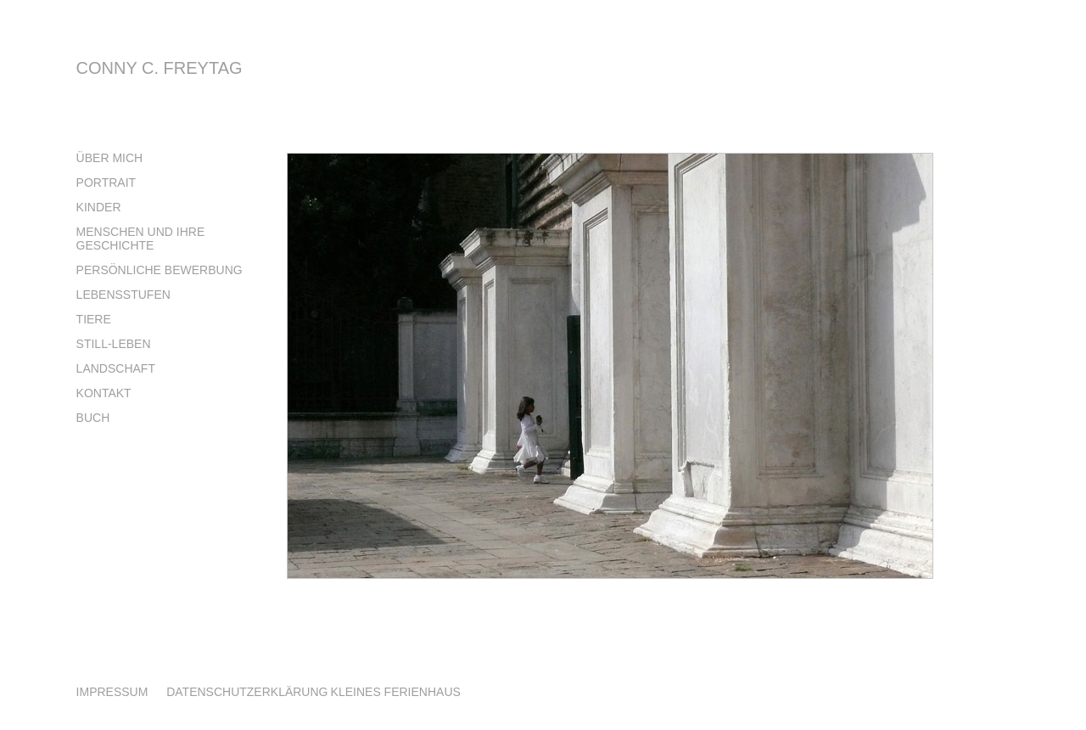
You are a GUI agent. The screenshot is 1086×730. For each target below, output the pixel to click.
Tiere (93, 319)
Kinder (98, 207)
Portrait (106, 182)
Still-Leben (113, 344)
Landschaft (115, 368)
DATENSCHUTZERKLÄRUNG (246, 692)
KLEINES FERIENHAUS (396, 692)
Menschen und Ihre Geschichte (140, 238)
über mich (109, 158)
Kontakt (104, 393)
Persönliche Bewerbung (159, 270)
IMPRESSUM (114, 692)
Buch (93, 417)
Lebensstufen (123, 294)
